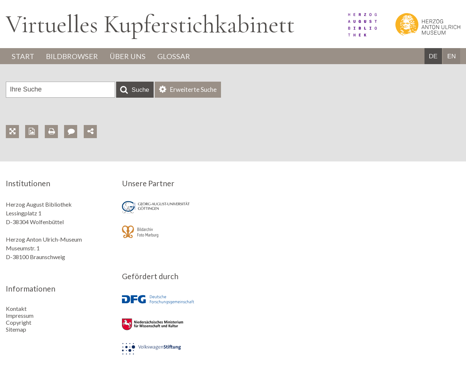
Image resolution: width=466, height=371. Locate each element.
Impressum (19, 315)
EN (451, 56)
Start (23, 56)
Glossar (173, 56)
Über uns (128, 56)
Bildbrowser (72, 56)
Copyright (18, 322)
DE (433, 56)
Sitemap (16, 329)
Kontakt (16, 308)
